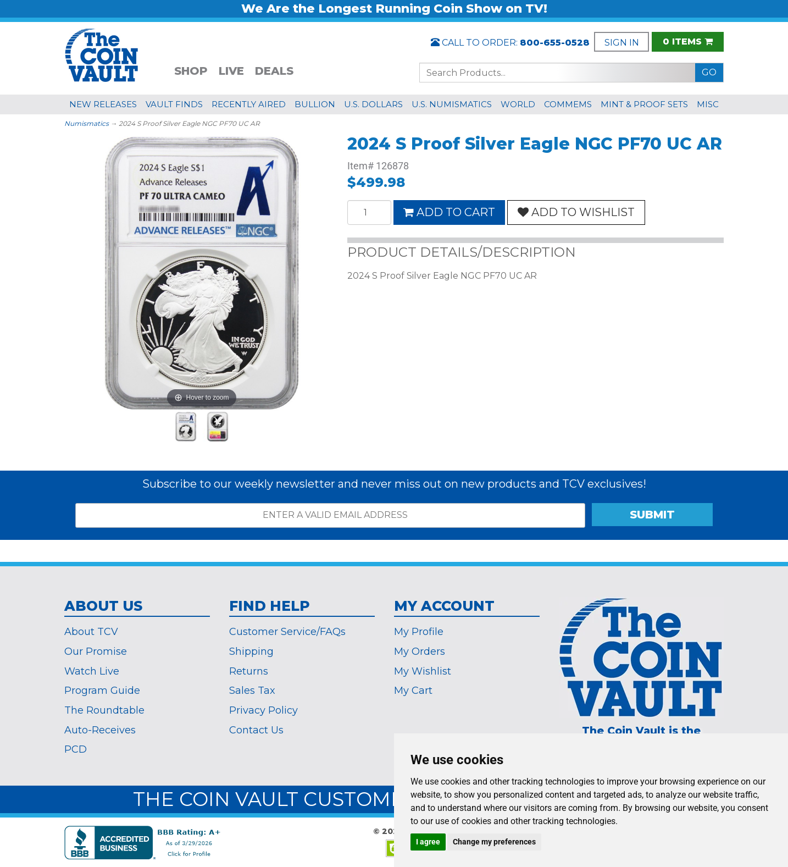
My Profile (418, 632)
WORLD (518, 104)
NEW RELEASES (103, 104)
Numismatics (86, 123)
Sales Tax (252, 690)
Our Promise (95, 651)
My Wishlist (422, 671)
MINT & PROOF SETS (644, 104)
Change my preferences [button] (494, 841)
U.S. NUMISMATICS (452, 104)
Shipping (251, 651)
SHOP (191, 71)
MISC (708, 104)
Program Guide (102, 690)
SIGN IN (621, 42)
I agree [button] (428, 841)
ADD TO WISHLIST (576, 212)
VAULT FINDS (174, 104)
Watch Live (91, 671)
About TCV (91, 632)
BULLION (315, 104)
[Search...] (557, 72)
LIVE (231, 71)
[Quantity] (369, 212)
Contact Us (256, 730)
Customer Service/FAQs (287, 632)
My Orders (419, 651)
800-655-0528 (555, 42)
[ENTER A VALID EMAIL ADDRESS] (330, 515)
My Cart (413, 690)
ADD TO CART (449, 212)
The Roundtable (104, 710)
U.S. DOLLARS (373, 104)
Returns (248, 671)
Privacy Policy (263, 710)
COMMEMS (568, 104)
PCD (75, 749)
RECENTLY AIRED (249, 104)
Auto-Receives (100, 730)
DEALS (274, 71)
